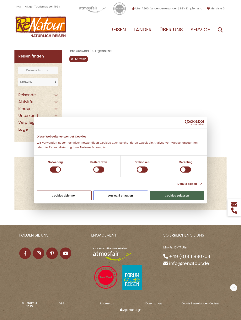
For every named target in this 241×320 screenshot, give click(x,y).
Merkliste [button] (216, 8)
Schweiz (80, 59)
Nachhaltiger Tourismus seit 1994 (38, 6)
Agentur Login (131, 310)
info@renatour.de (189, 263)
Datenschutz (153, 303)
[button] (233, 287)
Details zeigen (187, 183)
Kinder (24, 109)
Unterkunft (28, 116)
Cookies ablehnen (64, 195)
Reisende (27, 95)
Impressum (107, 303)
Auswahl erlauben (120, 195)
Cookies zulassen (177, 195)
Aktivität (26, 102)
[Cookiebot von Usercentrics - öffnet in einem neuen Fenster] (187, 122)
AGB (61, 303)
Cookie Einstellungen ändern (200, 303)
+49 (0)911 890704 (189, 256)
